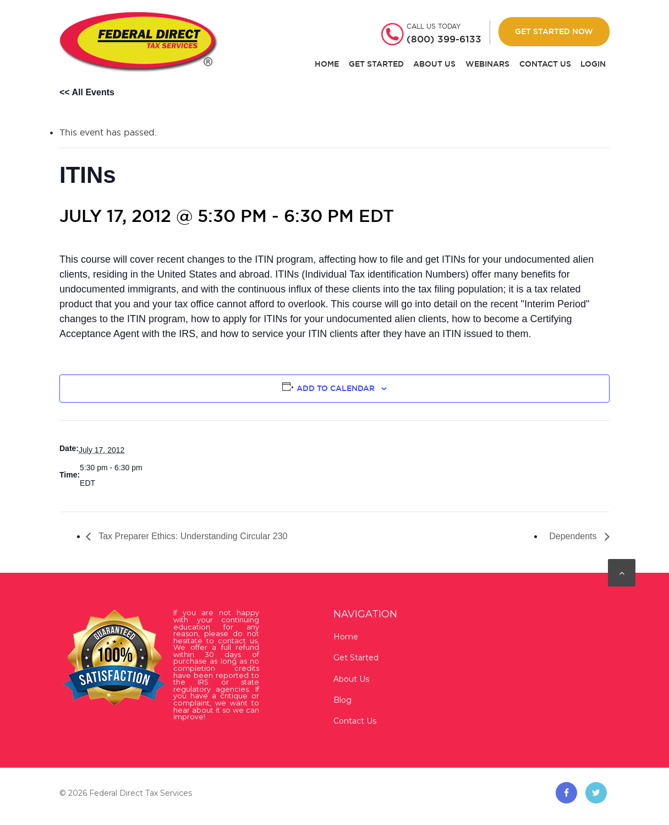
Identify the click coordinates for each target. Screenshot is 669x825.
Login (593, 64)
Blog (342, 700)
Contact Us (545, 64)
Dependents (574, 536)
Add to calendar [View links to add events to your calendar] (336, 388)
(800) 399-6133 (444, 39)
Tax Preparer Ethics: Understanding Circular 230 (191, 536)
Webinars (487, 64)
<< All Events (86, 92)
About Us (434, 64)
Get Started (376, 64)
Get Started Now (554, 31)
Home (327, 64)
